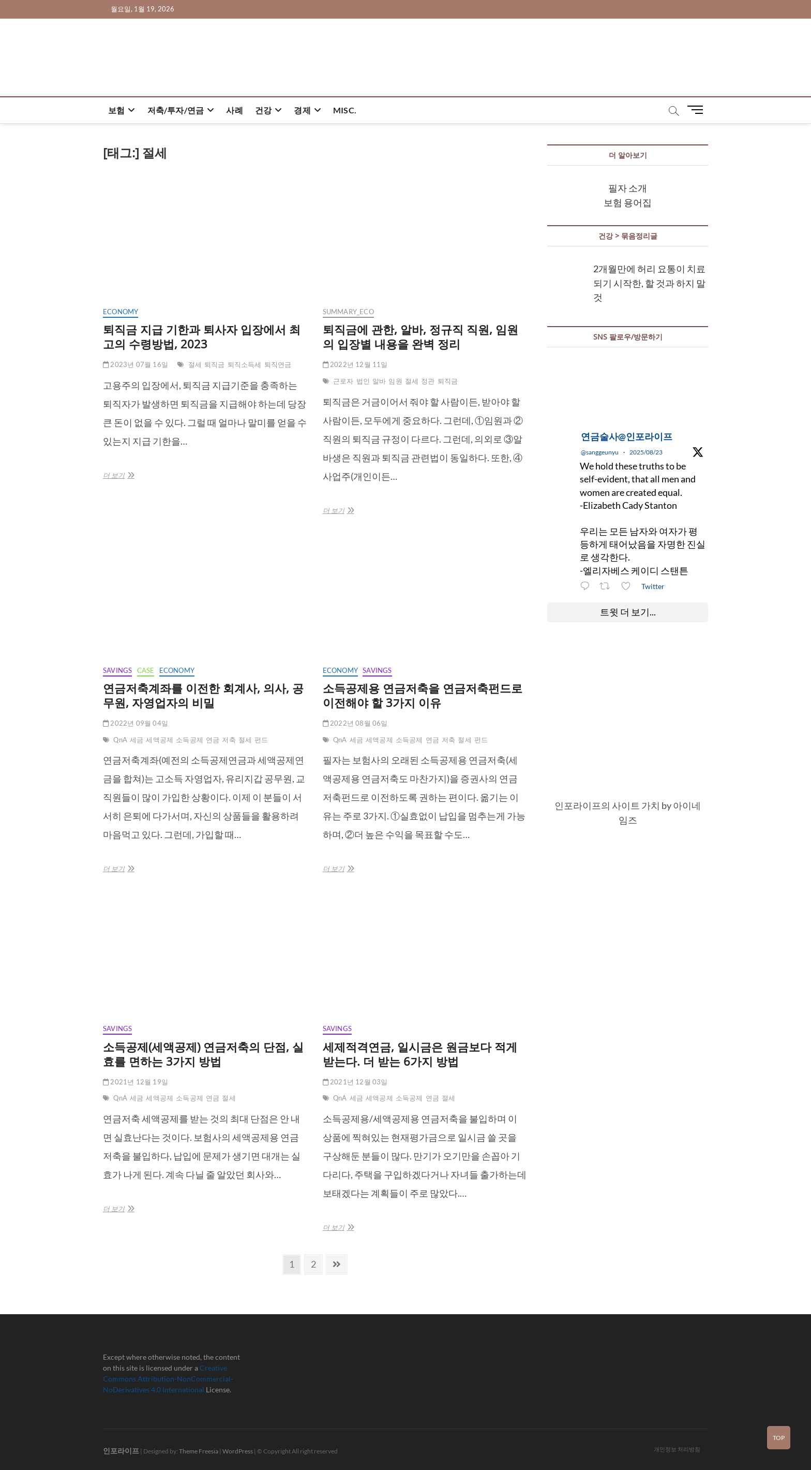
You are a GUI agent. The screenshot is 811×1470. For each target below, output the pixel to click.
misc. (344, 110)
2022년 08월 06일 (355, 723)
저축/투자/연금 (175, 110)
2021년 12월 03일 (355, 1082)
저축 (228, 740)
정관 (427, 381)
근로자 (343, 381)
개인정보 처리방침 (677, 1449)
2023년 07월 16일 (135, 364)
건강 (263, 110)
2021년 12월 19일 (135, 1082)
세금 (136, 740)
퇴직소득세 (245, 364)
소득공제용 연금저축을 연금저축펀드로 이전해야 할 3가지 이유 (422, 695)
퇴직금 (214, 364)
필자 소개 (627, 188)
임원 (395, 381)
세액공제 (159, 740)
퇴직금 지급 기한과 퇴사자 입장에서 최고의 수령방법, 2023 (202, 336)
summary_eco (348, 311)
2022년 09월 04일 (135, 723)
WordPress (237, 1451)
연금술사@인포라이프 (626, 436)
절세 (195, 364)
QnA (120, 740)
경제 (302, 110)
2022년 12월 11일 (355, 364)
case (146, 670)
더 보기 (122, 475)
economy (120, 311)
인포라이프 (121, 1450)
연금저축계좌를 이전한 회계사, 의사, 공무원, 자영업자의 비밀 (203, 695)
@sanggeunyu (600, 452)
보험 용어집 (628, 202)
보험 (116, 110)
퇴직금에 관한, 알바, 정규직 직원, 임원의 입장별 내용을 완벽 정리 (420, 336)
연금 (212, 740)
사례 (234, 110)
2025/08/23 (646, 452)
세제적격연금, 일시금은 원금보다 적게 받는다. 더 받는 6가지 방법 (420, 1054)
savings (117, 670)
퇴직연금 (278, 364)
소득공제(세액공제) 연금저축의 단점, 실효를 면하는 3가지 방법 (203, 1054)
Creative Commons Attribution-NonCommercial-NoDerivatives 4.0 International (168, 1378)
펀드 (261, 740)
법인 (363, 381)
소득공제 (189, 740)
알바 (379, 381)
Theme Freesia (198, 1451)
